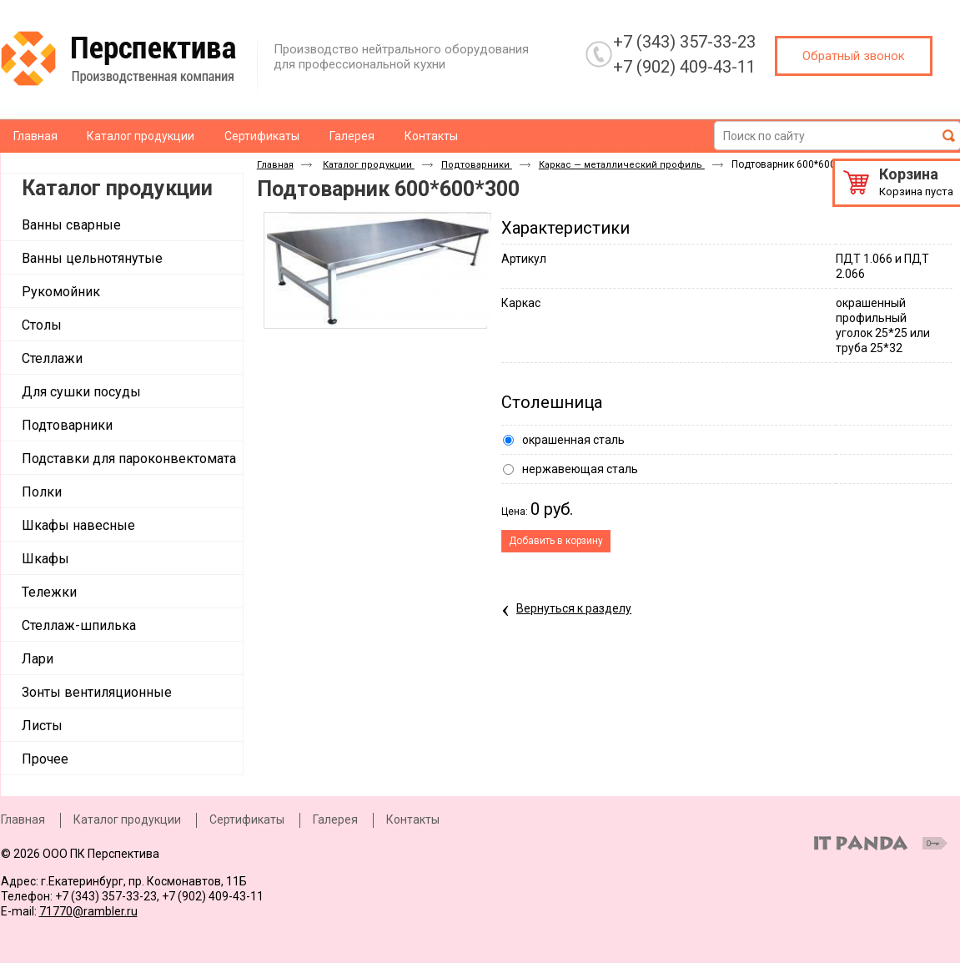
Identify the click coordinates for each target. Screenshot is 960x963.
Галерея (335, 819)
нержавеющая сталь (580, 469)
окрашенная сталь (573, 439)
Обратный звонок (853, 55)
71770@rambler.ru (88, 911)
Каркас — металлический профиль (622, 164)
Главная (275, 164)
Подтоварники (476, 164)
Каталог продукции (117, 188)
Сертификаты (246, 819)
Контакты (413, 819)
